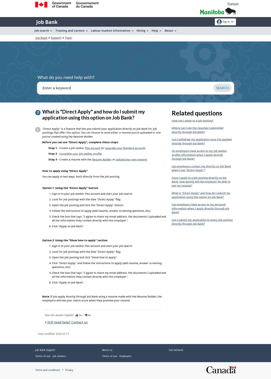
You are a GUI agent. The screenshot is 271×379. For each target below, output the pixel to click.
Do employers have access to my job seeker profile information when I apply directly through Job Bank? (199, 154)
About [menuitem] (170, 31)
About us (107, 350)
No (88, 315)
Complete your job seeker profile (81, 153)
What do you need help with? (66, 77)
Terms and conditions (47, 370)
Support (56, 38)
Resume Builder (102, 159)
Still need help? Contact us (67, 322)
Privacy (69, 370)
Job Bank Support (45, 350)
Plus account (92, 148)
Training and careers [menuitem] (71, 31)
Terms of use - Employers (116, 356)
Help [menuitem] (156, 31)
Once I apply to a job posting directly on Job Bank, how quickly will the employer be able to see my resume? (201, 181)
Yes (79, 315)
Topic (68, 38)
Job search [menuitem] (43, 31)
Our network (176, 350)
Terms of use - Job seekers (50, 356)
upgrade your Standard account (124, 148)
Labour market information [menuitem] (112, 31)
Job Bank (47, 22)
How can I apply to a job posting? (192, 120)
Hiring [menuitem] (143, 31)
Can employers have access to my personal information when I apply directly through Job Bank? (200, 208)
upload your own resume (131, 159)
